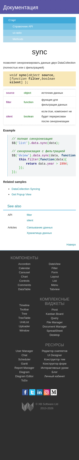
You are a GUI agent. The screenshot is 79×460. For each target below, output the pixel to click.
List (54, 282)
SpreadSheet (55, 332)
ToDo (24, 382)
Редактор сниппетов (54, 352)
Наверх (71, 246)
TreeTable (24, 319)
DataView (54, 265)
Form (54, 274)
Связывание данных (40, 229)
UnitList (24, 324)
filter (29, 216)
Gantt (24, 365)
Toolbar (24, 311)
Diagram (24, 374)
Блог (55, 374)
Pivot (55, 311)
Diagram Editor (24, 378)
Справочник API (23, 26)
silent (30, 222)
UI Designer (54, 357)
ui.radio (17, 32)
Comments (24, 286)
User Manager (24, 352)
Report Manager (24, 369)
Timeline (24, 307)
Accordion (24, 265)
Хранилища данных (39, 234)
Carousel (24, 274)
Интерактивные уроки (54, 369)
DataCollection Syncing (26, 190)
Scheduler (24, 361)
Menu (54, 286)
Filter (55, 270)
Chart (24, 278)
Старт (12, 20)
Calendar (24, 270)
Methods (18, 39)
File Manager (55, 324)
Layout (55, 278)
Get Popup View (21, 196)
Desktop (55, 336)
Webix (27, 408)
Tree (24, 315)
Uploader (24, 328)
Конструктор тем (54, 361)
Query (54, 320)
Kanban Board (54, 315)
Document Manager (55, 328)
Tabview (55, 291)
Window (24, 332)
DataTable (24, 291)
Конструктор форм (54, 365)
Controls (24, 282)
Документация (20, 7)
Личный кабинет (54, 378)
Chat (24, 357)
